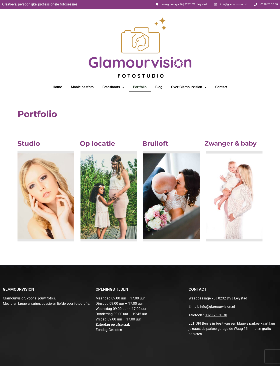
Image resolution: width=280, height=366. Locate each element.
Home (57, 87)
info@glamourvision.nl (217, 306)
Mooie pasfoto (82, 87)
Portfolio (140, 87)
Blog (158, 87)
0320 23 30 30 (216, 315)
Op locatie (97, 143)
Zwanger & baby (231, 143)
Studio (29, 143)
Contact (221, 87)
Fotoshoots (113, 87)
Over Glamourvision (188, 87)
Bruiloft (155, 143)
